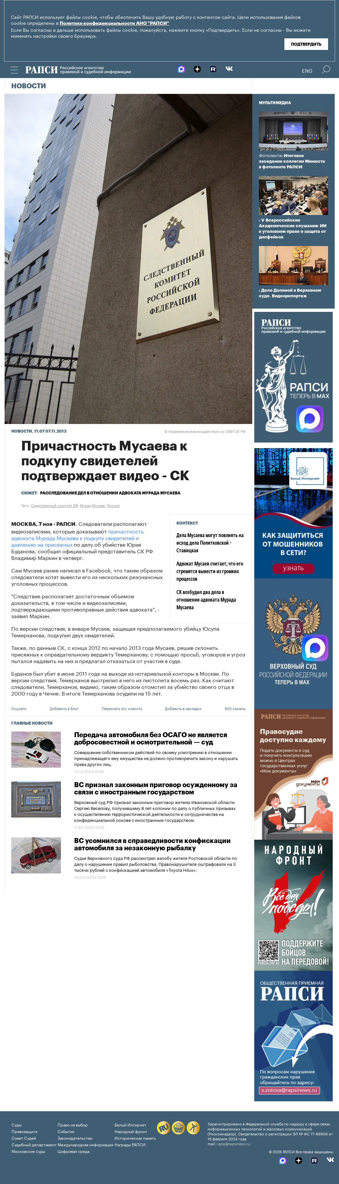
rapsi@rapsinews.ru (233, 1143)
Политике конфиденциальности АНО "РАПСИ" (114, 23)
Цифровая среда (73, 1151)
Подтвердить (306, 44)
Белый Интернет (130, 1124)
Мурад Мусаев (92, 505)
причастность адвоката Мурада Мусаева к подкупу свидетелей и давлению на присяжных (77, 537)
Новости (28, 86)
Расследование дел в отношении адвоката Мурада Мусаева (110, 493)
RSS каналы (235, 708)
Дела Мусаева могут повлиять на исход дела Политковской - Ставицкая (210, 543)
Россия (113, 505)
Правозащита (24, 1131)
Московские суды (28, 1151)
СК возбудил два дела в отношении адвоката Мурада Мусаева (206, 600)
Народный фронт (131, 1131)
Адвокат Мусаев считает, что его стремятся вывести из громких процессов (209, 572)
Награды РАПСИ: (131, 1144)
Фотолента (270, 155)
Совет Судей (24, 1137)
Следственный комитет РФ (54, 505)
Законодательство (75, 1137)
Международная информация (85, 1144)
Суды (17, 1124)
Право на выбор (73, 1124)
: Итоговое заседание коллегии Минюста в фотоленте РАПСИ (292, 161)
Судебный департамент (34, 1144)
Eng (307, 70)
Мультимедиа (275, 103)
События (66, 1131)
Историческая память (135, 1137)
